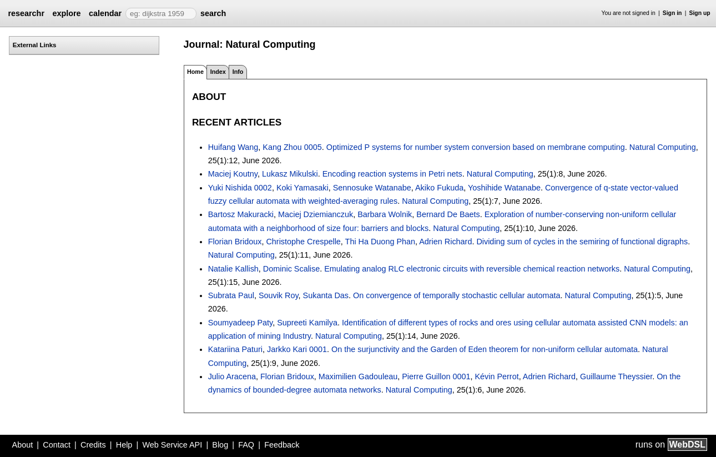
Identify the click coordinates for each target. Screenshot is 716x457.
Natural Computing (662, 147)
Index (218, 71)
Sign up (699, 13)
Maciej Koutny (233, 173)
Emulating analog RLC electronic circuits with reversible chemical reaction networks (471, 268)
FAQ (246, 444)
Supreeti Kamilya (307, 322)
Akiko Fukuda (439, 187)
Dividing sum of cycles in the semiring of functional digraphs (582, 241)
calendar (105, 13)
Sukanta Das (326, 295)
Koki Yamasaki (302, 187)
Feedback (281, 444)
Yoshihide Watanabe (504, 187)
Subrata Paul (231, 295)
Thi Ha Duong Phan (380, 241)
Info (238, 71)
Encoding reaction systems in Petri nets (392, 173)
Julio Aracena (232, 376)
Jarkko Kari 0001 (297, 349)
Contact (56, 444)
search (213, 13)
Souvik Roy (279, 295)
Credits (93, 444)
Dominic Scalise (291, 268)
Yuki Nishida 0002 (240, 187)
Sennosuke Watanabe (372, 187)
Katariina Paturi (235, 349)
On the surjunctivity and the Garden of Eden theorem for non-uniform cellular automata (484, 349)
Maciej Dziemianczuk (315, 214)
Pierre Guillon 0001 (436, 376)
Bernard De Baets (448, 214)
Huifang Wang (233, 147)
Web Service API (172, 444)
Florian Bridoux (235, 241)
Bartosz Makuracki (241, 214)
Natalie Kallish (233, 268)
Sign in (672, 13)
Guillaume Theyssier (616, 376)
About (22, 444)
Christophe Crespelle (303, 241)
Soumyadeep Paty (240, 322)
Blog (220, 444)
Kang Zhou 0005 (292, 147)
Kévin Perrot (496, 376)
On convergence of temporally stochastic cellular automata (457, 295)
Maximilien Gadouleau (358, 376)
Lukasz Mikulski (290, 173)
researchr (26, 13)
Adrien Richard (445, 241)
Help (124, 444)
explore (66, 13)
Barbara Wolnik (384, 214)
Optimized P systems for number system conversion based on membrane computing (475, 147)
